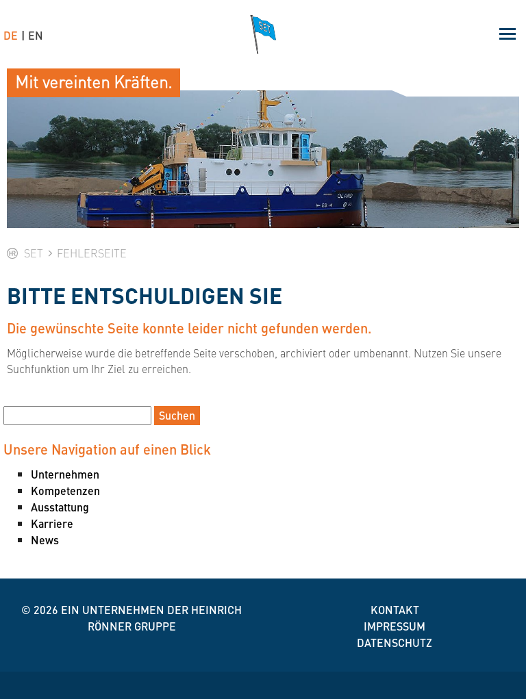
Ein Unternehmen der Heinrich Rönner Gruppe (151, 618)
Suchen (177, 415)
